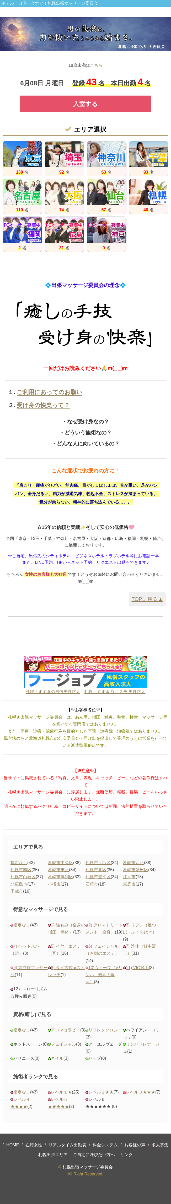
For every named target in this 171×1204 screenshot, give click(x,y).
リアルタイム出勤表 (67, 1145)
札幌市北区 (96, 870)
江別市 (129, 877)
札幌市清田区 (135, 870)
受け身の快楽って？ (43, 405)
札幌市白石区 (23, 877)
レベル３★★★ (140, 1092)
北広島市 (18, 884)
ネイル (57, 1058)
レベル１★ (61, 1092)
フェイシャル (63, 1044)
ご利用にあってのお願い (49, 392)
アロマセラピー (65, 1030)
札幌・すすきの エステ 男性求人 (115, 691)
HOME (12, 1145)
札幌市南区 (20, 870)
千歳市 (16, 891)
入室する (85, 104)
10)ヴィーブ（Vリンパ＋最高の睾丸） (104, 974)
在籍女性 (33, 1145)
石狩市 (92, 884)
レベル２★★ (101, 1092)
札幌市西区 (133, 862)
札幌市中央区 (60, 862)
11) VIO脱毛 (137, 967)
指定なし (18, 862)
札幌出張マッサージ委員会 (87, 1167)
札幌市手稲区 (98, 862)
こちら (96, 65)
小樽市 (54, 884)
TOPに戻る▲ (147, 599)
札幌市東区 (58, 870)
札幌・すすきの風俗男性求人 (53, 691)
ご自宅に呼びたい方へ (94, 1154)
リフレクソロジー (105, 1030)
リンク (126, 1154)
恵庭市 (129, 884)
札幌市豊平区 (98, 877)
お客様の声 (134, 1145)
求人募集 (160, 1145)
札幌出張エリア (53, 1154)
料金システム (105, 1145)
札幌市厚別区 (60, 877)
